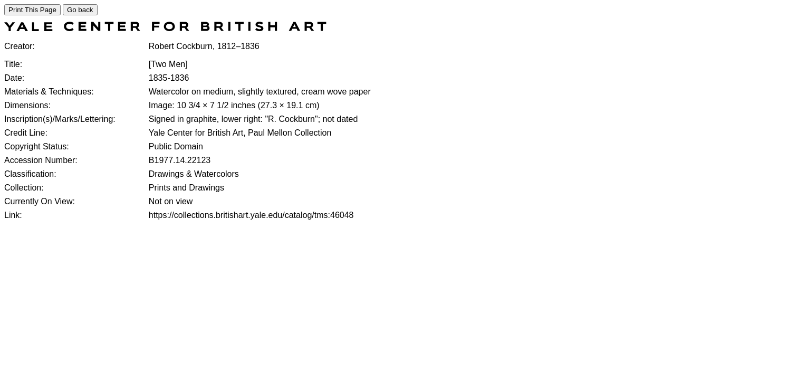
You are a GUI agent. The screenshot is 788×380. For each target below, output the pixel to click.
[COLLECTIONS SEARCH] (165, 28)
